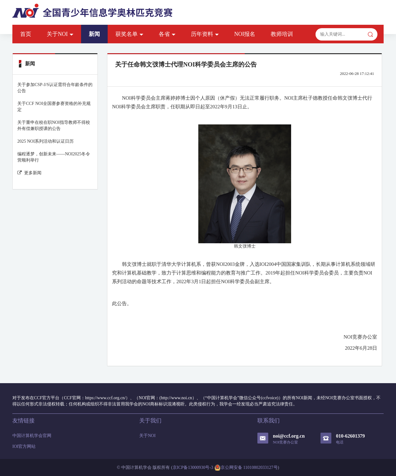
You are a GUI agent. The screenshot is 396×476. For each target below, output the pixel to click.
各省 (167, 34)
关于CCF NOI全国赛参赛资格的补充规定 (54, 106)
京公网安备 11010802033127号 (246, 468)
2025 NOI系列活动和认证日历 (45, 141)
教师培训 (282, 34)
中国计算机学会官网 (31, 435)
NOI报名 (244, 34)
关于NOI (60, 34)
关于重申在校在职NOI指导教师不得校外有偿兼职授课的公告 (53, 125)
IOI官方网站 (24, 446)
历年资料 (205, 34)
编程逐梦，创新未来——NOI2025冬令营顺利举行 (53, 157)
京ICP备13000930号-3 (193, 467)
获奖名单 (129, 34)
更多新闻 (29, 173)
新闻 (94, 34)
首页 (25, 34)
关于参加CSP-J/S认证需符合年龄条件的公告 (55, 87)
